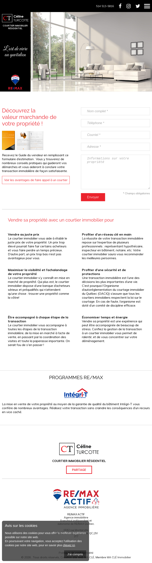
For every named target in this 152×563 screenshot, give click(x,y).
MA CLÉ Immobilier (119, 557)
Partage (79, 470)
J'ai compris (75, 554)
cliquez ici (69, 545)
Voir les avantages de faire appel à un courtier (35, 180)
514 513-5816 (105, 6)
